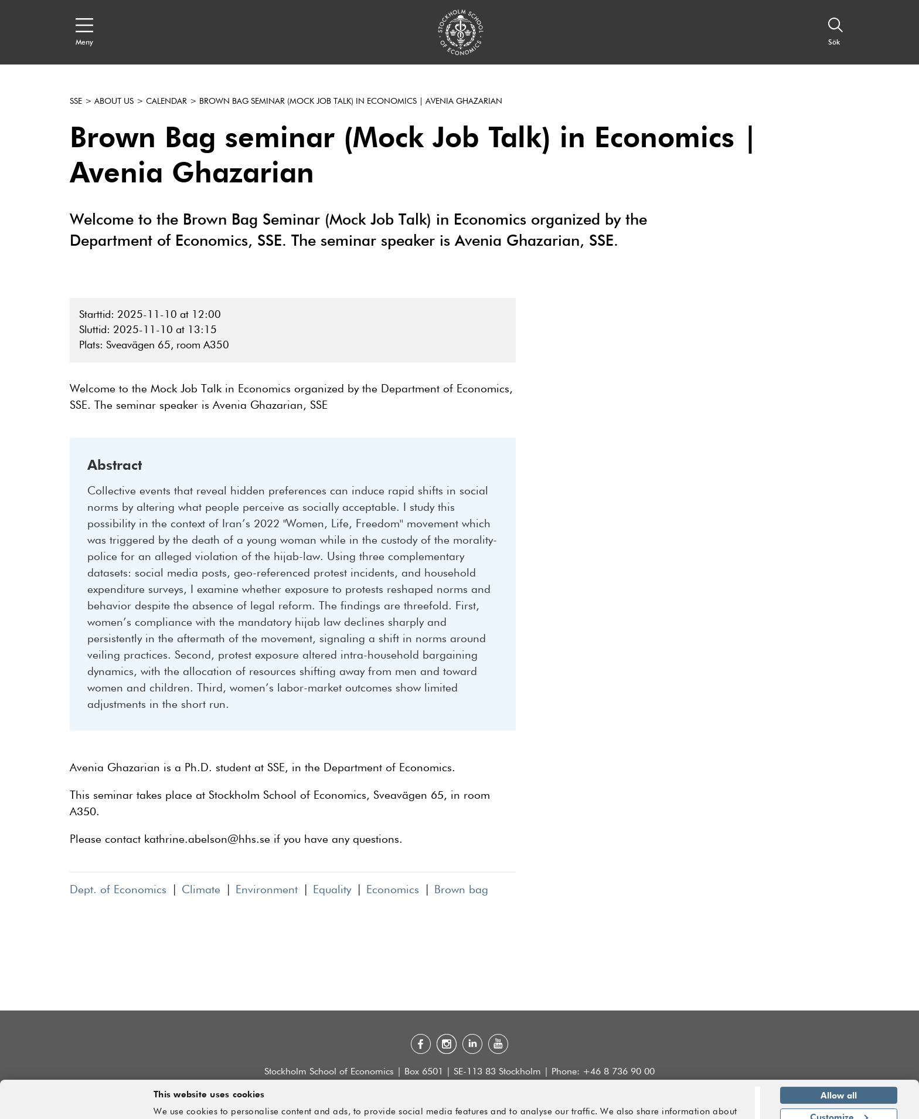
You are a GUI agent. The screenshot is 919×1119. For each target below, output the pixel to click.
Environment (267, 890)
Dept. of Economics (118, 890)
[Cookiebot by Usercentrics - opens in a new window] (76, 1103)
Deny (838, 1102)
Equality (332, 890)
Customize (839, 1081)
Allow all (839, 1060)
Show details (714, 1105)
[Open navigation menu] (84, 32)
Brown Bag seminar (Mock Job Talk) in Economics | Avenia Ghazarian (350, 101)
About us (114, 101)
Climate (201, 890)
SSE (76, 101)
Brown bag (461, 890)
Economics (392, 890)
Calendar (166, 101)
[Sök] (835, 32)
